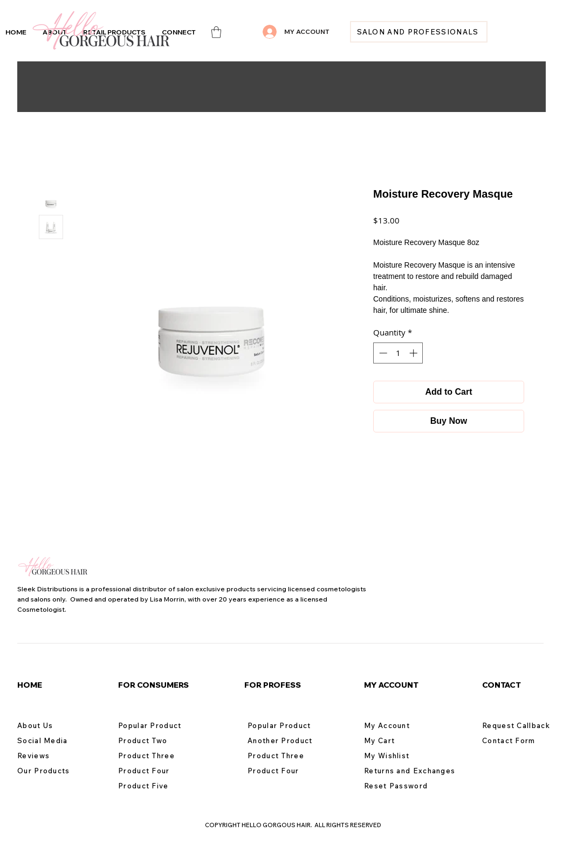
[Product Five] (156, 785)
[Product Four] (156, 770)
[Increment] (414, 353)
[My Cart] (402, 740)
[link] (216, 32)
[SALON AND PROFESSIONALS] (419, 32)
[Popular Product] (156, 725)
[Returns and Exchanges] (414, 770)
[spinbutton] (398, 353)
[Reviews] (55, 755)
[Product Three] (156, 755)
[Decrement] (382, 353)
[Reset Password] (402, 785)
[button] (179, 32)
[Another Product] (286, 740)
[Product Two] (156, 740)
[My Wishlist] (402, 755)
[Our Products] (55, 770)
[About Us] (55, 725)
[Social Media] (55, 740)
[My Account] (402, 725)
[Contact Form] (520, 740)
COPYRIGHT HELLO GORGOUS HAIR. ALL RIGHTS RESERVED (293, 825)
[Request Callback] (520, 725)
